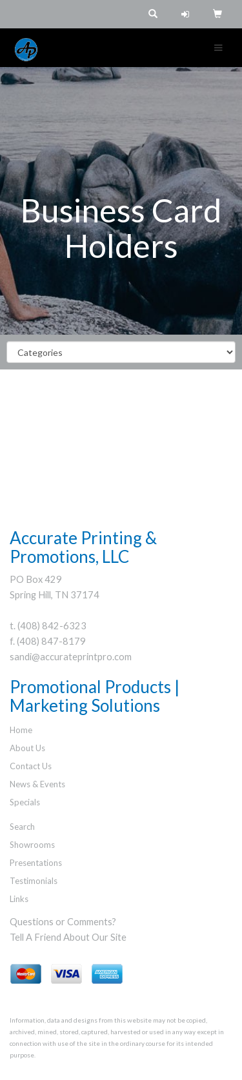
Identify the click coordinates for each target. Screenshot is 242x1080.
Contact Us (31, 766)
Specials (25, 802)
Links (19, 899)
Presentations (36, 863)
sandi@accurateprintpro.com (71, 656)
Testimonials (33, 881)
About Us (27, 748)
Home (21, 730)
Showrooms (32, 844)
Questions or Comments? (63, 921)
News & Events (37, 784)
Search (22, 826)
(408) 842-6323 (51, 625)
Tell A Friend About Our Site (68, 937)
